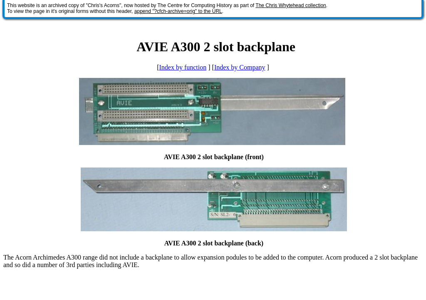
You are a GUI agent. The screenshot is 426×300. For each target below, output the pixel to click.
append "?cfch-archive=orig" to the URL (178, 11)
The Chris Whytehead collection (290, 5)
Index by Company (239, 67)
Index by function (182, 67)
